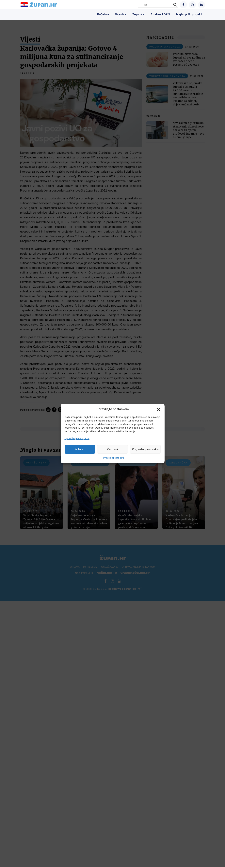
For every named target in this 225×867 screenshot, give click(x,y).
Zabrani (112, 449)
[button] (159, 409)
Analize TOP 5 (160, 14)
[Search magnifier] (175, 4)
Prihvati (79, 449)
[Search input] (156, 4)
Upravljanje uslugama (77, 438)
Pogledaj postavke (145, 449)
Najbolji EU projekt (189, 14)
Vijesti (119, 14)
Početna (103, 14)
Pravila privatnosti (113, 457)
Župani (137, 14)
